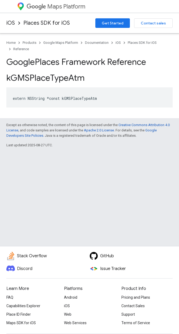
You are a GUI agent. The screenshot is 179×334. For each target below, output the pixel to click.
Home (11, 43)
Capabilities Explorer (23, 306)
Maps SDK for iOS (21, 323)
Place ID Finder (18, 314)
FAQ (9, 297)
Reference (21, 49)
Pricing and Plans (135, 297)
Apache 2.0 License (99, 130)
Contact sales (153, 23)
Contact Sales (133, 306)
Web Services (75, 323)
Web (67, 314)
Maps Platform (56, 6)
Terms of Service (135, 323)
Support (128, 314)
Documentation (97, 43)
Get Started (112, 23)
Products (29, 43)
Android (70, 297)
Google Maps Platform (60, 43)
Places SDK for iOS (46, 23)
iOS (10, 23)
